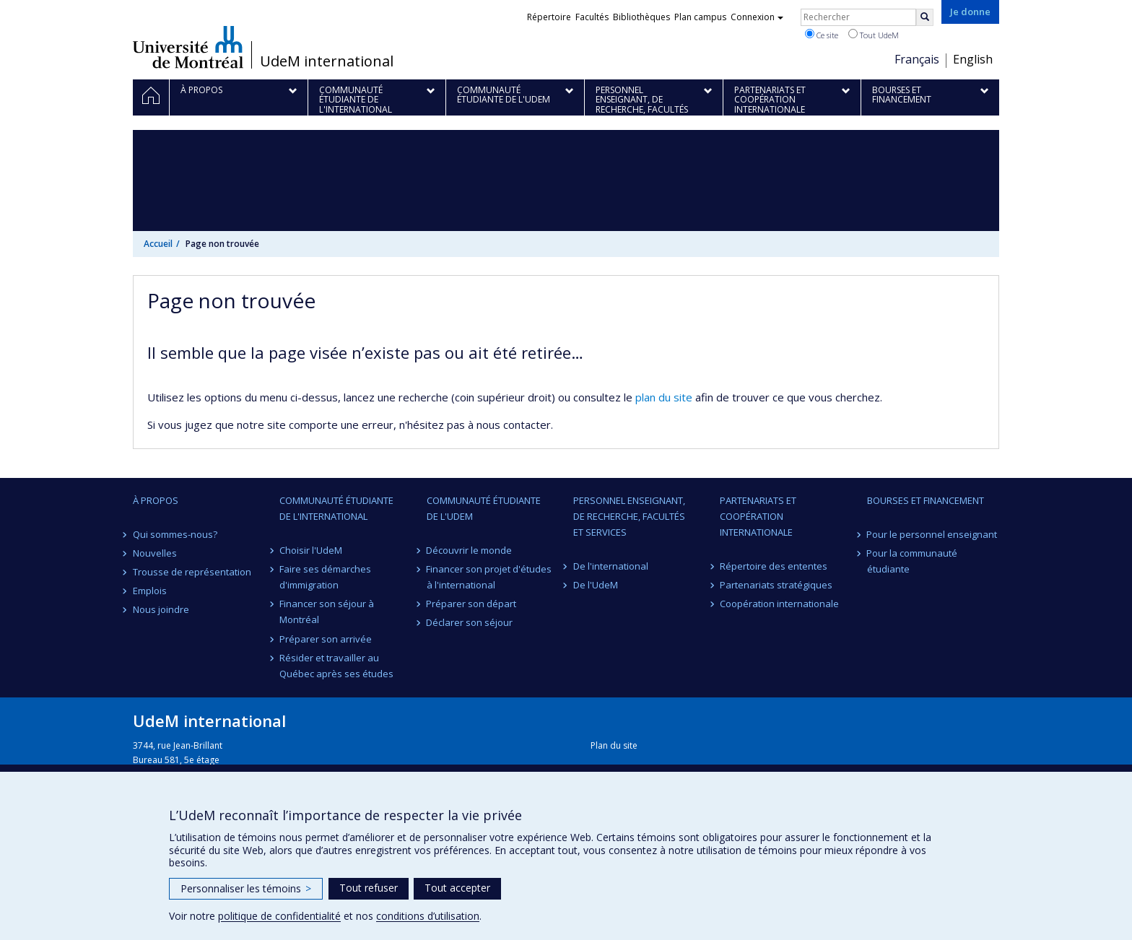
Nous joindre (161, 609)
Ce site (821, 34)
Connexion (757, 17)
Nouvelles (155, 553)
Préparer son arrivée (325, 638)
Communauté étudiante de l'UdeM (484, 508)
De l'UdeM (595, 584)
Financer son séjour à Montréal (326, 611)
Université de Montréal (188, 47)
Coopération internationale (779, 603)
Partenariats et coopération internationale (758, 516)
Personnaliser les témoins (245, 888)
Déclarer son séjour (470, 622)
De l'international (610, 566)
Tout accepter (457, 888)
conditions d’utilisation (427, 916)
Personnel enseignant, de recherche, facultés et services (629, 516)
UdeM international (326, 61)
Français (916, 59)
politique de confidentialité (279, 916)
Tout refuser (368, 888)
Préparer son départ (472, 603)
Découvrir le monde (470, 550)
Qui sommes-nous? (175, 534)
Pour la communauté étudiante (912, 561)
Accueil (158, 244)
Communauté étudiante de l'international (336, 508)
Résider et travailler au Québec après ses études (336, 665)
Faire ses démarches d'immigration (325, 576)
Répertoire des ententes (773, 566)
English (973, 59)
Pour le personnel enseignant (932, 534)
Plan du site (614, 745)
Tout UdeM (873, 34)
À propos (155, 500)
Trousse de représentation (192, 571)
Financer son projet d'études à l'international (489, 576)
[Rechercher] (924, 17)
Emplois (150, 590)
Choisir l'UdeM (310, 550)
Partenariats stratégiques (776, 584)
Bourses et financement (925, 500)
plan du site (663, 397)
